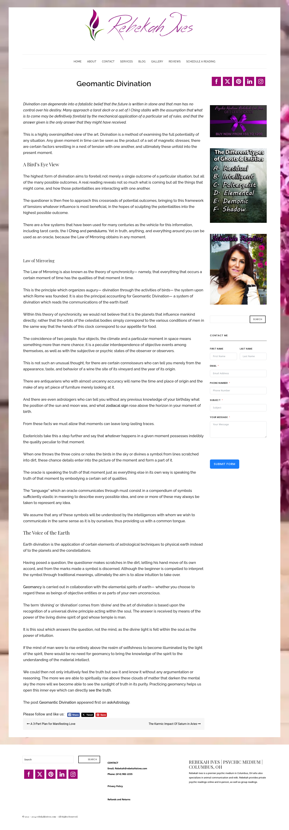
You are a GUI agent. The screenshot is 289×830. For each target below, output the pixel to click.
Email (213, 365)
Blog (142, 61)
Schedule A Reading (200, 61)
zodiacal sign (117, 405)
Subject (215, 400)
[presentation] (238, 448)
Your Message (219, 417)
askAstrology (118, 702)
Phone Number (219, 383)
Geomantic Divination (57, 702)
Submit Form (224, 464)
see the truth (100, 690)
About (91, 61)
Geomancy (32, 587)
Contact (108, 61)
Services (126, 61)
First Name (216, 348)
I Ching (73, 231)
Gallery (157, 61)
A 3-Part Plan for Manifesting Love (51, 724)
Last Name (246, 348)
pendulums (97, 231)
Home (77, 61)
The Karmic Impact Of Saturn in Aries (175, 724)
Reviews (175, 61)
